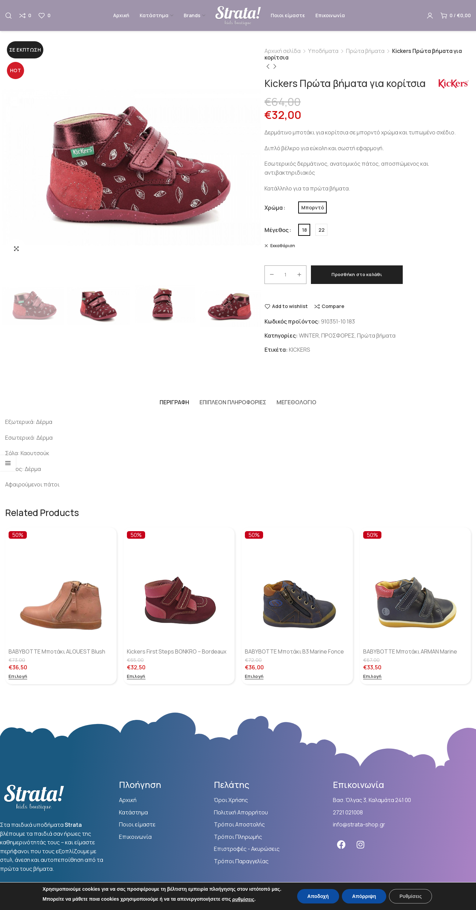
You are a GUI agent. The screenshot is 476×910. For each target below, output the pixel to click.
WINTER (309, 335)
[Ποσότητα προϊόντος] (285, 275)
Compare (333, 306)
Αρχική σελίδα (282, 51)
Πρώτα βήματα (365, 51)
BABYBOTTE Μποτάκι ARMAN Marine (410, 651)
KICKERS (299, 349)
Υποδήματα (323, 51)
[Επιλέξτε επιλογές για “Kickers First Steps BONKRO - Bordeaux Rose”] (136, 677)
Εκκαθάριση (282, 246)
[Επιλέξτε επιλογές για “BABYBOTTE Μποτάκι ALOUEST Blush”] (18, 677)
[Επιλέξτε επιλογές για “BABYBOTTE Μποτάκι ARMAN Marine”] (372, 677)
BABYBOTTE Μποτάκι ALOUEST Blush (57, 651)
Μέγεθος (276, 230)
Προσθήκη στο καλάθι (357, 274)
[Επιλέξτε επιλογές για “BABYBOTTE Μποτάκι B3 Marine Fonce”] (254, 677)
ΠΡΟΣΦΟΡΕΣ (338, 335)
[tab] (174, 402)
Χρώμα (273, 207)
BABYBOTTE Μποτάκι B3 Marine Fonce (294, 651)
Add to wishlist (290, 306)
